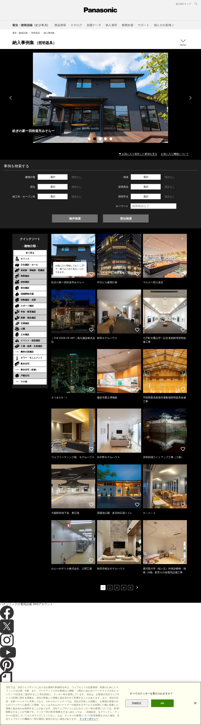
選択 (52, 177)
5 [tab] (111, 139)
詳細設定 (137, 703)
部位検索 (126, 218)
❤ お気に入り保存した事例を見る (138, 154)
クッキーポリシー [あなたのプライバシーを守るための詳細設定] (89, 719)
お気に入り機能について (175, 154)
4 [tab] (106, 139)
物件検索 (75, 218)
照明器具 (35, 32)
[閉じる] (195, 703)
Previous (10, 97)
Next (190, 97)
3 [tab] (100, 139)
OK (162, 703)
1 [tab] (89, 139)
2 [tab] (95, 139)
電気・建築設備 (19, 32)
